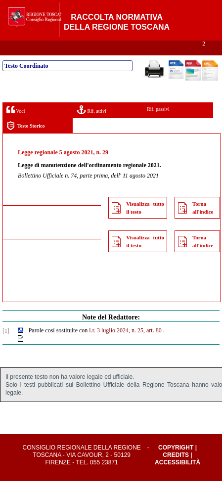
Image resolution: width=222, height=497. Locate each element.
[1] (5, 346)
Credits (176, 470)
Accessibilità (177, 478)
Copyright (175, 463)
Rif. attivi (91, 125)
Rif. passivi (158, 125)
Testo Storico (25, 141)
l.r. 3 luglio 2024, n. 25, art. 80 (125, 346)
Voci (15, 125)
